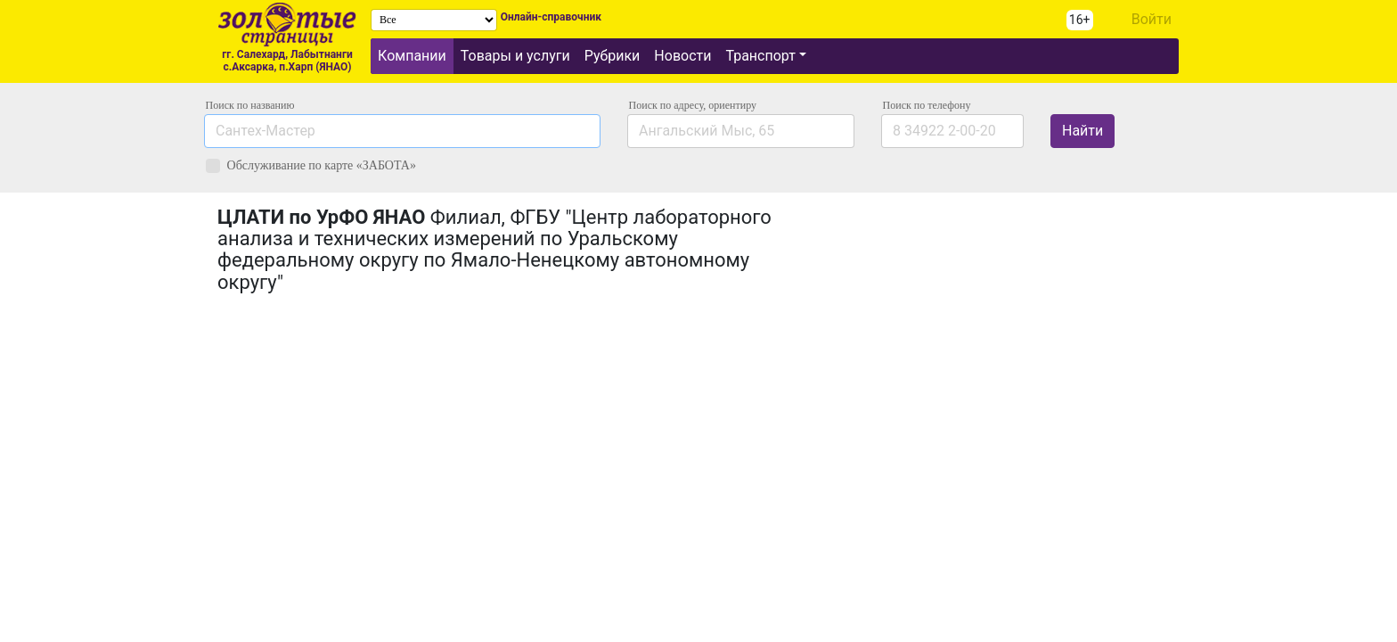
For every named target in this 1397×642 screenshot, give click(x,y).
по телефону (927, 105)
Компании (412, 55)
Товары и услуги (515, 55)
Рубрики (612, 55)
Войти (1151, 19)
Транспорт (760, 55)
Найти (1082, 130)
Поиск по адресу (692, 105)
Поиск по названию (250, 105)
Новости (682, 55)
